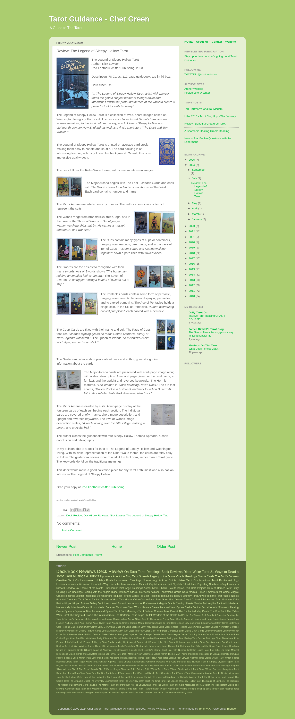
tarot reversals (74, 692)
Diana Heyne (173, 634)
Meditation (193, 654)
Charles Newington (220, 627)
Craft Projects (198, 588)
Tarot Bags (85, 673)
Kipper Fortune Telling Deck (88, 603)
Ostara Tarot (72, 661)
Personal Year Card (166, 661)
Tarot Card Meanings (126, 611)
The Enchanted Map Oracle (194, 611)
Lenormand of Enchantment (142, 603)
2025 (192, 159)
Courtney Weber (230, 630)
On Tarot (130, 572)
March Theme (168, 654)
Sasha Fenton (193, 607)
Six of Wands (105, 669)
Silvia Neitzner (63, 669)
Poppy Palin (233, 661)
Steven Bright (104, 595)
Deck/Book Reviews (96, 515)
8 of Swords (208, 615)
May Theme (181, 654)
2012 (192, 285)
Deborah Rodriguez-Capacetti (123, 634)
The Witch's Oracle (104, 615)
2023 (192, 226)
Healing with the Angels (97, 592)
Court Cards (198, 630)
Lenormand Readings (127, 580)
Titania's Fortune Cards (120, 688)
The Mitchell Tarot (106, 685)
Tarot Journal (112, 673)
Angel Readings (134, 588)
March (196, 213)
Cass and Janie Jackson (128, 627)
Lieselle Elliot (136, 650)
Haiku (181, 580)
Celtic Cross (164, 627)
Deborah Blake (100, 634)
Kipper (67, 603)
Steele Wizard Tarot (188, 669)
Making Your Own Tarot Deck (112, 654)
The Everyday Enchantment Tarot (107, 681)
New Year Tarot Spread (164, 658)
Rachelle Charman (107, 665)
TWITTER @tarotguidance (200, 74)
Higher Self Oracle (166, 642)
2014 (192, 274)
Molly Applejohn (111, 658)
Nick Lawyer (117, 515)
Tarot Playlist (171, 611)
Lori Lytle (215, 650)
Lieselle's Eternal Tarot (155, 650)
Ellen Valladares (88, 638)
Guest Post (168, 599)
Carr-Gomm (91, 627)
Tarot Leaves (125, 673)
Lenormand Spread (115, 603)
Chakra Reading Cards (182, 627)
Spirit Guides (137, 669)
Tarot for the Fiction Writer (69, 677)
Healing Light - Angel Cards (129, 642)
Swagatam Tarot (230, 669)
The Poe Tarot (218, 611)
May (195, 203)
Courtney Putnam (213, 630)
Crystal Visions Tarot (160, 584)
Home (116, 546)
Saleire (188, 665)
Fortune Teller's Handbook (69, 642)
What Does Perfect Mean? (204, 348)
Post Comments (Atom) (87, 554)
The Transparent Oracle (222, 685)
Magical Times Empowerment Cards (209, 592)
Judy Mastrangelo (139, 646)
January (197, 219)
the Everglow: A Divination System (111, 692)
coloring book (204, 688)
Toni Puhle (138, 688)
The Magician (232, 681)
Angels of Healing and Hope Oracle (201, 619)
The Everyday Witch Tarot (137, 681)
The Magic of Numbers (213, 681)
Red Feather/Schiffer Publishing (103, 487)
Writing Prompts (188, 688)
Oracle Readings (186, 576)
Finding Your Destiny (194, 638)
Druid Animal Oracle (222, 634)
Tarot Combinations (198, 580)
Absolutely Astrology (91, 619)
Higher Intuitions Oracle (124, 592)
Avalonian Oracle (120, 623)
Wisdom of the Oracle (165, 615)
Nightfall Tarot (197, 658)
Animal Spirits (167, 580)
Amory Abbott (134, 619)
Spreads (69, 611)
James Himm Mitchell (98, 646)
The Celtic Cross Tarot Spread (219, 677)
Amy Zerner (163, 619)
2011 (192, 290)
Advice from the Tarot (210, 595)
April (195, 208)
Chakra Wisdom (202, 627)
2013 (192, 279)
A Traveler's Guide (71, 619)
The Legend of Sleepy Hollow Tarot (147, 515)
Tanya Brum (74, 673)
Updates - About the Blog (115, 576)
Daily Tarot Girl (198, 312)
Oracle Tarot (218, 658)
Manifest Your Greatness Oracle (144, 654)
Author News (151, 588)
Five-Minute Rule (230, 638)
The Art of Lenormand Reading (159, 677)
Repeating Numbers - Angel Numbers (218, 584)
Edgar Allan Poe (72, 638)
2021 (192, 236)
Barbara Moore (136, 623)
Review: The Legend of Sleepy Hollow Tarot (199, 189)
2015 (192, 269)
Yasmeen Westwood (79, 584)
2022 (192, 231)
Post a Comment (72, 530)
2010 (192, 296)
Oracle (207, 658)
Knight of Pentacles (66, 650)
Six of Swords (91, 669)
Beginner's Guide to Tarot (157, 623)
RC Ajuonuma (90, 665)
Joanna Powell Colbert (187, 599)
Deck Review (74, 515)
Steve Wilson (205, 669)
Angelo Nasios (231, 595)
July (195, 178)
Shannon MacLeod (215, 665)
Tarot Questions (163, 673)
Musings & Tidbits (86, 576)
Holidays (180, 642)
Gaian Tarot (155, 599)
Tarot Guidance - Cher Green (99, 19)
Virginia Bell (173, 688)
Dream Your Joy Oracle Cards (196, 634)
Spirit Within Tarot (153, 669)
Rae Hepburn (123, 665)
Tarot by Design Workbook (226, 673)
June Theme (168, 646)
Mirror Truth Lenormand (91, 658)
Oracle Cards (206, 576)
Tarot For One (98, 673)
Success (217, 669)
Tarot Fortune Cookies (150, 611)
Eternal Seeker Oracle (125, 638)
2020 (192, 242)
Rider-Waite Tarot (196, 572)
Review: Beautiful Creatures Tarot (205, 123)
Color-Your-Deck (159, 630)
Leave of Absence (102, 650)
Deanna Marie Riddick (80, 634)
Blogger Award (208, 623)
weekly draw (185, 692)
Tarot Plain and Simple (144, 673)
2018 (192, 253)
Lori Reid (225, 650)
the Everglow (87, 692)
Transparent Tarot (114, 588)
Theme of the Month (91, 588)
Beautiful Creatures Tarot (70, 599)
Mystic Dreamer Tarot (109, 607)
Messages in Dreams (210, 654)
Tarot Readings (149, 572)
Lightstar (191, 650)
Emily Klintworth (105, 638)
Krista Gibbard (84, 650)
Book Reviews (172, 572)
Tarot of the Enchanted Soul (97, 677)
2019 (192, 247)
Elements (61, 584)
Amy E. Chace (149, 619)
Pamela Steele (150, 607)
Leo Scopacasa (120, 650)
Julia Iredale (155, 646)
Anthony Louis (72, 623)
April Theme (86, 623)
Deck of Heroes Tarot (219, 588)
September (198, 169)
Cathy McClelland (149, 627)
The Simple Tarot (165, 685)
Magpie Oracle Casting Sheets (176, 603)
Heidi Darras (149, 642)
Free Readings (74, 592)
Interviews (144, 592)
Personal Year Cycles (172, 607)
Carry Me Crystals (106, 627)
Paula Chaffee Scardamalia (130, 661)
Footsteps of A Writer (197, 92)
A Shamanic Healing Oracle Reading (206, 131)
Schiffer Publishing (86, 595)
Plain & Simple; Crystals (213, 661)
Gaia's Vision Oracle (136, 599)
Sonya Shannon (121, 669)
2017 (192, 258)
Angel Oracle (176, 619)
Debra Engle (145, 634)
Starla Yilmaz (170, 669)
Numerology (150, 580)
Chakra (163, 588)
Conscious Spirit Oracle (179, 630)
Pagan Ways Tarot (88, 661)
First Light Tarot (213, 638)
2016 (192, 263)
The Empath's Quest (79, 681)
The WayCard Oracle (81, 615)
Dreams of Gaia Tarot (113, 599)
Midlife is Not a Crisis (67, 658)
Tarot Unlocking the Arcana (198, 673)
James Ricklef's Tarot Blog (206, 329)
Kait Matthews (183, 646)
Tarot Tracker (178, 673)
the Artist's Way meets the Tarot (108, 584)
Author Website (193, 88)
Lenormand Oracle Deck (174, 592)
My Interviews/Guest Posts (81, 607)
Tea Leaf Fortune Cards (125, 595)
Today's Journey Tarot (186, 595)
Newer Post (66, 546)
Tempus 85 (167, 595)
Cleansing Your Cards (139, 630)
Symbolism (61, 673)
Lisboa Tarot (203, 650)
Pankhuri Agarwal (107, 661)
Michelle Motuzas (230, 654)
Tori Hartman (122, 615)
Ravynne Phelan (156, 665)
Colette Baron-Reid (179, 588)
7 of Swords (195, 615)
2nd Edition (183, 615)
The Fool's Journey (227, 576)
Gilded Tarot (189, 584)
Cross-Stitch (62, 634)
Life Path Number (177, 650)
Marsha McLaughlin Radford (210, 603)
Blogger (232, 708)
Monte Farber (144, 658)
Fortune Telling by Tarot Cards (98, 642)
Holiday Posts (104, 580)
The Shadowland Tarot (145, 685)
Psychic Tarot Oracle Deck (69, 665)
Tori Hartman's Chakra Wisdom (203, 108)
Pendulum (150, 661)
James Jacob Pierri (119, 646)
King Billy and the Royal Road (206, 646)
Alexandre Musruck (137, 584)
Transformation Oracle (155, 688)
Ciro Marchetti (109, 630)
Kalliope (155, 592)
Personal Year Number (188, 661)
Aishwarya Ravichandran (114, 619)
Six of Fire (77, 669)
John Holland (208, 599)
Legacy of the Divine (163, 576)
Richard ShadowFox (67, 588)
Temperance (137, 677)
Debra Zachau (92, 599)
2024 (192, 165)
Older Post (166, 546)
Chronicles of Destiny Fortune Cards (83, 630)
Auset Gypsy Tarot (102, 623)
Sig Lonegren (232, 665)
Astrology (233, 580)
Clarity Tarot (122, 630)
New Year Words (132, 607)
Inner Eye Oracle (224, 642)
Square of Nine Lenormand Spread (94, 611)
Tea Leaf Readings (149, 595)
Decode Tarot (159, 634)
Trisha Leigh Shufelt (141, 615)
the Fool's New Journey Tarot (143, 692)
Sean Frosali (199, 665)
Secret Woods (209, 607)
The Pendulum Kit (125, 685)
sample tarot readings (223, 688)
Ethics (139, 638)
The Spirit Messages (185, 685)
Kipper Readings (230, 646)
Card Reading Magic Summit (70, 627)
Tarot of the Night (121, 677)
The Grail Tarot (158, 681)
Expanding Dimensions (154, 638)
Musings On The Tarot (203, 345)
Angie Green (226, 619)
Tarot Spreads (140, 576)
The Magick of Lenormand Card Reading (76, 685)
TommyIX (204, 708)
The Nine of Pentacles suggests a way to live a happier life (211, 334)
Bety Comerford (192, 623)
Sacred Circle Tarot (174, 665)
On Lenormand (84, 580)
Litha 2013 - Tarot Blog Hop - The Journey (210, 116)
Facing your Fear (175, 638)
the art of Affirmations (168, 692)
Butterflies (234, 623)
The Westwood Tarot (97, 688)
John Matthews (224, 599)
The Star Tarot (203, 685)
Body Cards (222, 623)
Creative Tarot (65, 580)
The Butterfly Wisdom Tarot (189, 677)
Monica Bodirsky (128, 658)
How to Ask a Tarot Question (200, 642)
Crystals (177, 584)
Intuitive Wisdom (78, 646)
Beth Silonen (177, 623)
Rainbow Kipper (139, 665)
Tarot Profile (219, 580)
